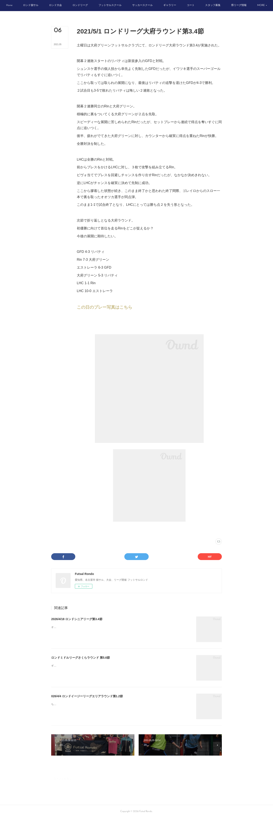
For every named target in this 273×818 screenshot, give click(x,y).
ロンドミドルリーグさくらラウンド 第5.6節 (80, 657)
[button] (22, 5)
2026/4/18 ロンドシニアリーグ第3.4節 (76, 619)
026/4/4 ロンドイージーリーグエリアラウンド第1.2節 (87, 696)
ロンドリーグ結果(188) (88, 530)
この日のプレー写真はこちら (104, 307)
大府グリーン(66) (108, 530)
